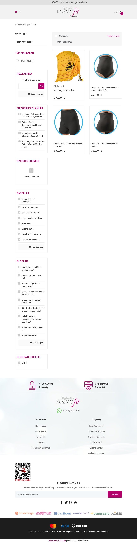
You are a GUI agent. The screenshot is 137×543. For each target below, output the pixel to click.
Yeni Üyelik (40, 437)
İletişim (40, 442)
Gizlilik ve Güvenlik (96, 437)
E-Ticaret (62, 541)
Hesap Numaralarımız (40, 448)
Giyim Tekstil (30, 25)
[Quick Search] (27, 86)
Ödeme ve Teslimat (96, 431)
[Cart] (120, 11)
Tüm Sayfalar (36, 247)
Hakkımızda (40, 426)
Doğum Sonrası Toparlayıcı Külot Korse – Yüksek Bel (105, 89)
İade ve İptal (96, 442)
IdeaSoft (53, 540)
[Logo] (68, 11)
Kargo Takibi (40, 431)
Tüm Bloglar (36, 343)
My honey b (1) (27, 61)
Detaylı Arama (35, 94)
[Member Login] (116, 11)
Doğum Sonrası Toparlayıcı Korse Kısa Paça (68, 144)
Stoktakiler (63, 36)
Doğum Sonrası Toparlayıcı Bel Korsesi (104, 144)
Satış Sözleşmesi (96, 426)
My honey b (59, 86)
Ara (41, 86)
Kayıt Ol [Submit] (115, 494)
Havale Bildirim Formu (96, 453)
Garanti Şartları (96, 448)
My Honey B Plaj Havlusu (64, 90)
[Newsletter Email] (68, 494)
